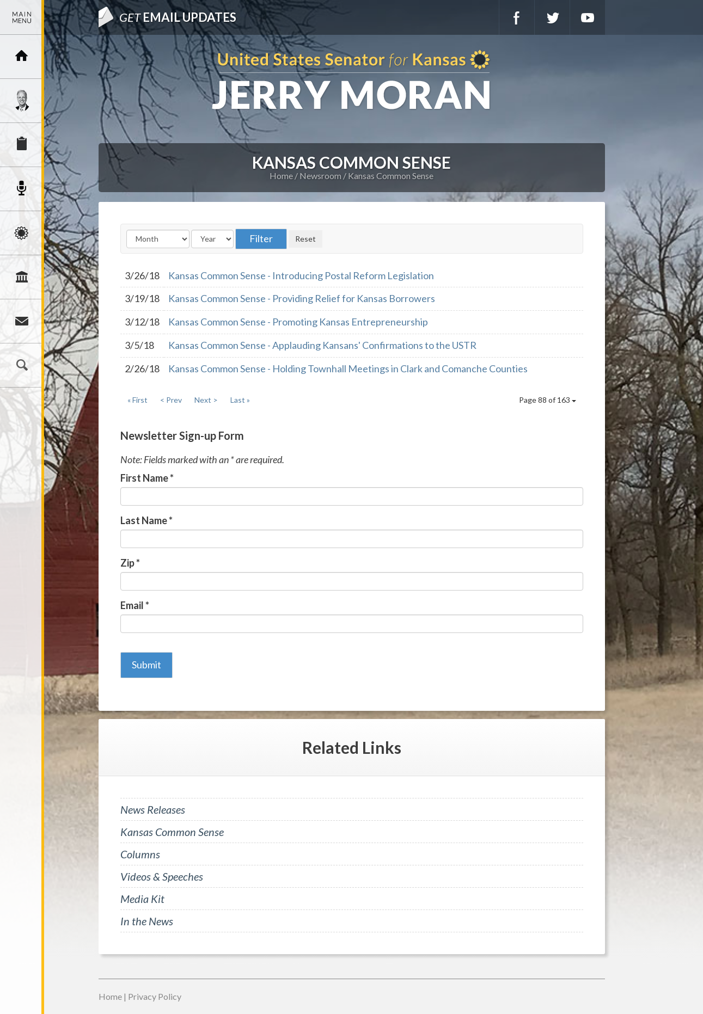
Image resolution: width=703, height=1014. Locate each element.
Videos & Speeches (161, 876)
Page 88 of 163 (547, 399)
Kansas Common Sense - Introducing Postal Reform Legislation (301, 275)
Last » (240, 399)
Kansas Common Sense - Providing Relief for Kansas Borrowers (301, 298)
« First (137, 399)
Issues (22, 233)
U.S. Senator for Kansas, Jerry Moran (351, 81)
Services (22, 145)
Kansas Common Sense (390, 175)
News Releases (152, 809)
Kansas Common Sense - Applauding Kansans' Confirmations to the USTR (322, 345)
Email (134, 605)
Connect (22, 321)
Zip (130, 563)
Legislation (22, 277)
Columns (140, 854)
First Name (147, 478)
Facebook (516, 17)
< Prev (171, 399)
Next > (206, 399)
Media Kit (142, 898)
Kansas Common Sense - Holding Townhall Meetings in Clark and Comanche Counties (348, 368)
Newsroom (22, 189)
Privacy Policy (154, 996)
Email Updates (177, 17)
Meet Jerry (22, 100)
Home (281, 175)
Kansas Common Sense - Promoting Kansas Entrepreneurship (298, 322)
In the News (146, 920)
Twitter (552, 17)
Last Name (146, 520)
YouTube (587, 17)
